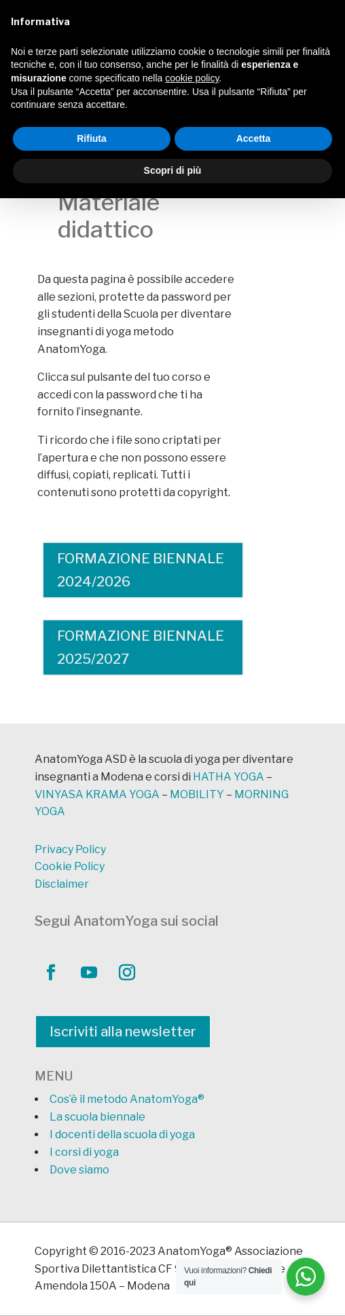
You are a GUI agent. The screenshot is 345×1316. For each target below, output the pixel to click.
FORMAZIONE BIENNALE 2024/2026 (140, 570)
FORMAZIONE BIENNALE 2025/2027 (140, 647)
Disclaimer (62, 884)
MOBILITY (197, 794)
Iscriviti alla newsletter (123, 1031)
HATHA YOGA (228, 776)
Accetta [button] (253, 138)
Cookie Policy (70, 866)
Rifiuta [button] (92, 138)
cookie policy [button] (192, 78)
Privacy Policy (70, 849)
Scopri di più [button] (173, 170)
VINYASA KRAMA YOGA (97, 794)
